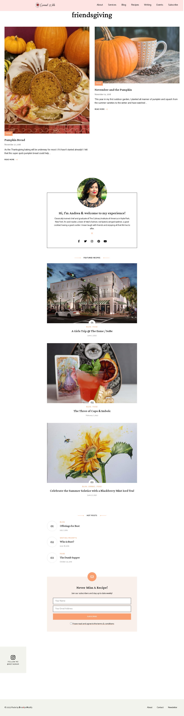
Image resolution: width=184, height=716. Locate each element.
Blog (123, 5)
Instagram (92, 241)
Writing (147, 5)
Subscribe (173, 5)
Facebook (79, 241)
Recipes (135, 5)
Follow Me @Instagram (13, 663)
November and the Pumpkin (113, 89)
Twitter (85, 241)
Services (112, 5)
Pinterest (99, 241)
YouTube (105, 241)
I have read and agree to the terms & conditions (93, 624)
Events (159, 5)
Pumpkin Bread (15, 140)
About (100, 5)
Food (8, 133)
